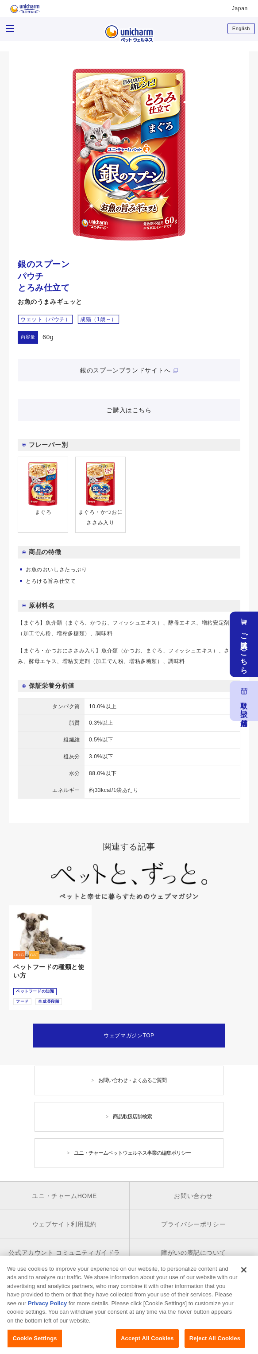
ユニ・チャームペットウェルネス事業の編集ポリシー (132, 1153)
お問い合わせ (193, 1195)
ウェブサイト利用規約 (64, 1224)
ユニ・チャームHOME (64, 1195)
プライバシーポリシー (193, 1224)
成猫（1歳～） (98, 319)
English (241, 28)
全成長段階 (48, 1001)
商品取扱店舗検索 (132, 1116)
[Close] (244, 1286)
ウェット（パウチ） (45, 319)
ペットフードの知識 (35, 991)
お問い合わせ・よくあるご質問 (132, 1080)
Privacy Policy (47, 1319)
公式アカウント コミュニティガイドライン (64, 1259)
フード (22, 1001)
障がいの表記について (193, 1252)
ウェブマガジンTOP (129, 1035)
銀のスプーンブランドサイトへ (125, 370)
